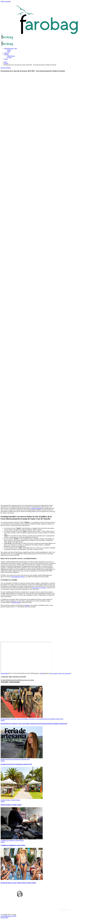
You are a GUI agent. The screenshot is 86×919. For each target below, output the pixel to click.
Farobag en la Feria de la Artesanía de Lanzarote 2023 (15, 759)
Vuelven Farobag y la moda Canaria (10, 800)
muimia (27, 605)
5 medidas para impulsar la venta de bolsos (12, 840)
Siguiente (8, 67)
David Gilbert (4, 673)
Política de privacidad (60, 886)
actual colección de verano (38, 587)
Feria (51, 673)
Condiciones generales (71, 886)
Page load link (4, 917)
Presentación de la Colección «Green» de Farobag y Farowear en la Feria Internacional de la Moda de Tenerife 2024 (32, 719)
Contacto (81, 886)
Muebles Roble (16, 602)
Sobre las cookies (49, 886)
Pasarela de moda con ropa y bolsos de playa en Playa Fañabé (18, 882)
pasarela (55, 673)
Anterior (3, 67)
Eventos (42, 673)
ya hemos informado (35, 508)
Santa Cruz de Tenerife (64, 673)
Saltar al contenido (6, 1)
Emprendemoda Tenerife (18, 576)
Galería (3, 720)
